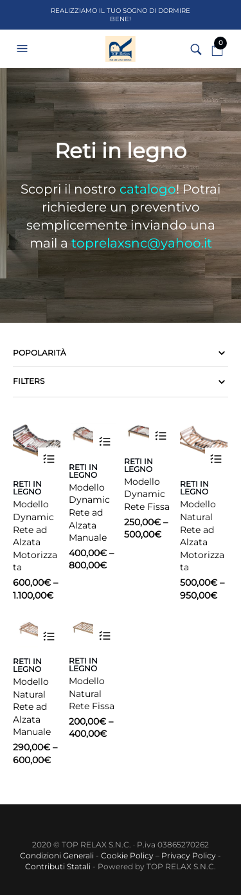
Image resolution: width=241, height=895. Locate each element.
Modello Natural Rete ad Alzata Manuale (32, 706)
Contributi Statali (58, 866)
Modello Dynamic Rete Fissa (147, 494)
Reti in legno (27, 487)
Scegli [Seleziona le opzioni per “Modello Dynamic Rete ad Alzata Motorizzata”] (49, 459)
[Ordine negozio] (120, 352)
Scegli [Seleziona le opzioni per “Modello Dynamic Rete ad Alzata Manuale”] (104, 442)
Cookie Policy (127, 855)
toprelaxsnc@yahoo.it (141, 243)
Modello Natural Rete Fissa (91, 693)
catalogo (148, 189)
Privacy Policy (188, 855)
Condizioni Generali (57, 855)
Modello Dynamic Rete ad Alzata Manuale (89, 512)
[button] (23, 49)
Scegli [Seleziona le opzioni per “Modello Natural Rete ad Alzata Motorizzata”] (216, 459)
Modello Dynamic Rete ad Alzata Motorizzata (35, 535)
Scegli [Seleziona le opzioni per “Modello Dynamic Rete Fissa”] (160, 436)
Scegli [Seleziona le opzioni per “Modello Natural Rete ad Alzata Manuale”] (49, 636)
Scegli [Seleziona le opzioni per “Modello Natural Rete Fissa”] (104, 635)
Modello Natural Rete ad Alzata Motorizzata (202, 535)
